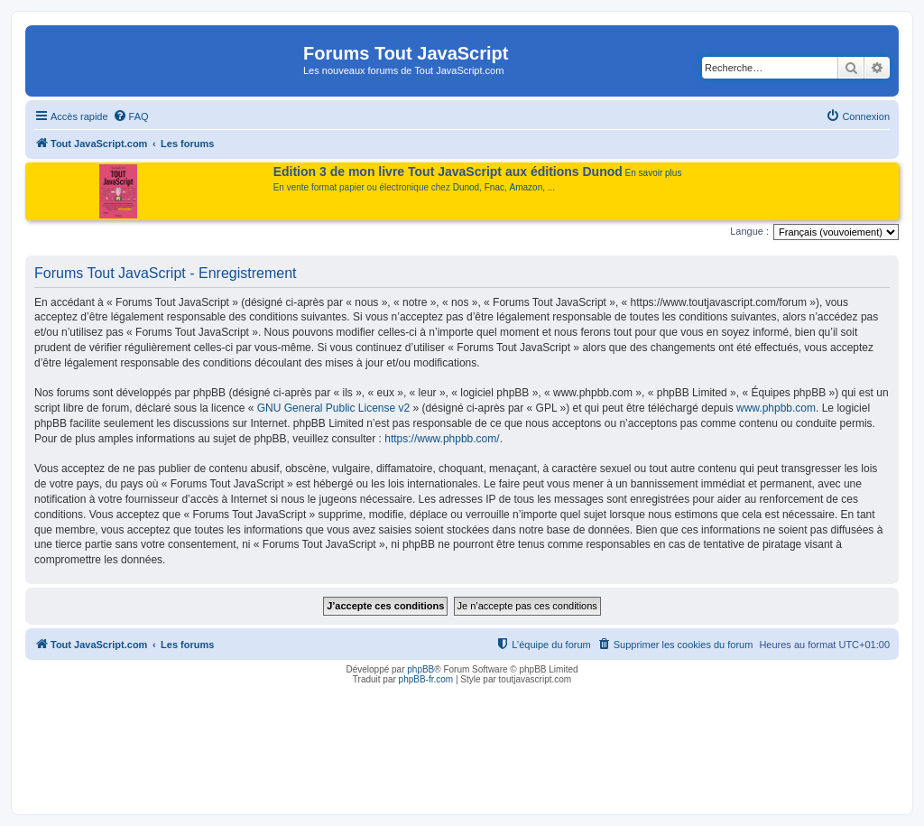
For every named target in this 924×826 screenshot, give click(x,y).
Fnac (494, 187)
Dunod (466, 187)
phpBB (420, 669)
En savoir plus (653, 173)
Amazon (526, 187)
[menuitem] (131, 116)
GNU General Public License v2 (333, 408)
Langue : (749, 231)
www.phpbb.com (776, 408)
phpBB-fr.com (426, 679)
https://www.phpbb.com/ (441, 438)
